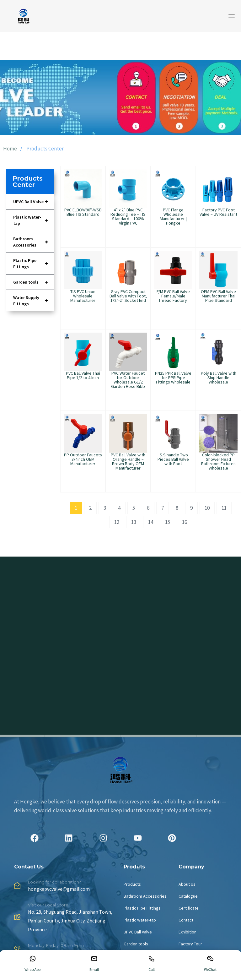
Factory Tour (190, 944)
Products (132, 884)
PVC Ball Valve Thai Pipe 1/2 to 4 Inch (83, 375)
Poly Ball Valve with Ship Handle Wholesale (218, 377)
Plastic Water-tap (33, 220)
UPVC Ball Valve (33, 201)
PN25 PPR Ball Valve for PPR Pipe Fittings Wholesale (173, 377)
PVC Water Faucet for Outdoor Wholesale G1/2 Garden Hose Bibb (128, 379)
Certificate (189, 908)
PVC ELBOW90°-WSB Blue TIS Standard (83, 212)
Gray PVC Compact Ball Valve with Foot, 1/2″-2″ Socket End (128, 296)
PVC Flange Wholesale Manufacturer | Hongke (173, 216)
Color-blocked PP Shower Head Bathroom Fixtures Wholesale (218, 461)
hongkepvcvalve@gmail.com (59, 889)
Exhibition (187, 932)
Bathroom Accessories (33, 242)
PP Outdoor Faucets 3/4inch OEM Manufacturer (83, 459)
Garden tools (33, 282)
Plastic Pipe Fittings (33, 263)
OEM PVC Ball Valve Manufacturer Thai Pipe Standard (218, 296)
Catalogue (188, 896)
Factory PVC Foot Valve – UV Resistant (218, 212)
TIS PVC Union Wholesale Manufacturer (82, 296)
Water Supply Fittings (33, 300)
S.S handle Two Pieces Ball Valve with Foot (173, 459)
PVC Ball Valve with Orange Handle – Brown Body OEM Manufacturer (128, 461)
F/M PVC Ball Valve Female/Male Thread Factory (173, 296)
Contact (186, 920)
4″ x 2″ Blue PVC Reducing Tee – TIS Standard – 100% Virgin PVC (128, 216)
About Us (187, 884)
